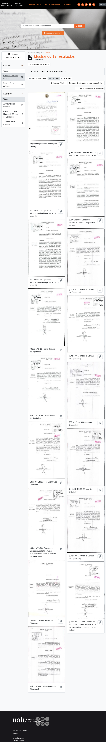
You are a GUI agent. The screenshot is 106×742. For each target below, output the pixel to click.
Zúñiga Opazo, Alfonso (13, 84)
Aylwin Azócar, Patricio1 (13, 123)
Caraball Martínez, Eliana (13, 77)
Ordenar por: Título (58, 83)
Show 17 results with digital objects (90, 88)
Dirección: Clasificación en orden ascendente (85, 83)
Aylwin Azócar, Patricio (13, 105)
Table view (66, 78)
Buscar (79, 26)
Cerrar (47, 53)
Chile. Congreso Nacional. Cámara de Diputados (13, 114)
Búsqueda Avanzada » (53, 33)
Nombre (7, 93)
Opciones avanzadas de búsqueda (48, 71)
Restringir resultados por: (13, 56)
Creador (7, 65)
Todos (5, 71)
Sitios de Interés (52, 4)
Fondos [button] (67, 4)
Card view (54, 78)
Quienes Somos (34, 4)
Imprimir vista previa (37, 78)
